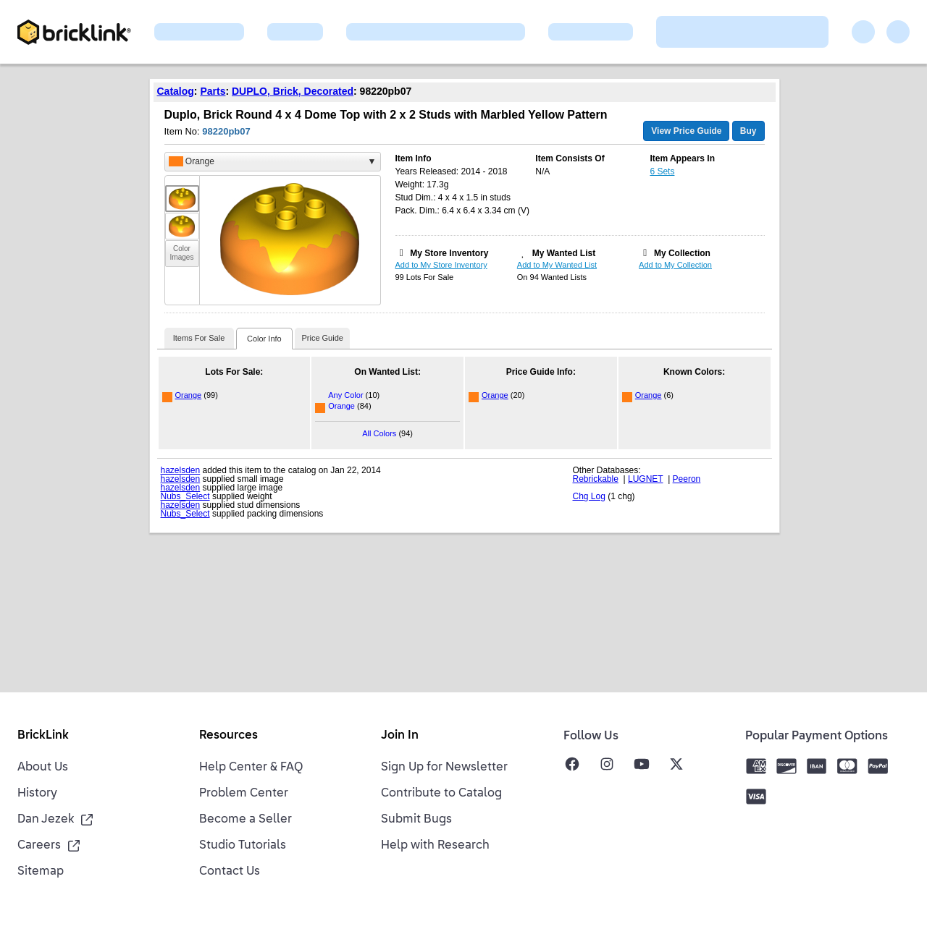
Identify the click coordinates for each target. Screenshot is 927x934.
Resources (228, 736)
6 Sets (662, 171)
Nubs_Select (185, 496)
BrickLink (43, 736)
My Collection (682, 253)
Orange (188, 395)
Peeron (687, 479)
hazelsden (181, 470)
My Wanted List (564, 253)
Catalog (175, 91)
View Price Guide (686, 131)
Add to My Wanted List (557, 264)
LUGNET (645, 479)
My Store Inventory (449, 253)
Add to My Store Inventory (441, 264)
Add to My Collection (675, 264)
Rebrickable (595, 479)
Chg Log (589, 496)
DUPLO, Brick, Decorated (292, 91)
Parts (212, 91)
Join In (400, 736)
